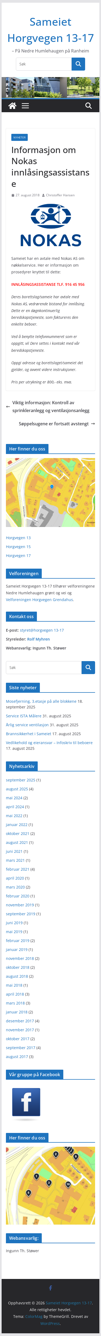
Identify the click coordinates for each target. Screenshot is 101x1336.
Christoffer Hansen (60, 195)
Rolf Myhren (38, 639)
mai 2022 (14, 815)
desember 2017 (20, 1020)
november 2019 (20, 904)
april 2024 (15, 806)
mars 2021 (15, 860)
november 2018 (20, 958)
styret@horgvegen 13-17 (42, 630)
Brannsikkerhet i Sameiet (28, 733)
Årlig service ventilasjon (27, 724)
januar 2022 (16, 824)
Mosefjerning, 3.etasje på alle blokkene (41, 701)
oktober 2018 (17, 967)
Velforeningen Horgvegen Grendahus (39, 599)
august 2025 (17, 788)
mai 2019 (14, 931)
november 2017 (20, 1029)
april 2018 (15, 994)
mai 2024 (14, 797)
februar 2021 (17, 869)
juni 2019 (14, 922)
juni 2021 (14, 851)
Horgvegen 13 (18, 537)
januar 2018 (16, 1012)
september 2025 (20, 780)
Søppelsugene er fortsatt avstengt (57, 424)
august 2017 (17, 1056)
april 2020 (15, 878)
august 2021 (17, 842)
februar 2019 (17, 940)
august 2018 (17, 976)
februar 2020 (17, 896)
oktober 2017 (17, 1038)
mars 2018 (15, 1003)
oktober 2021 (17, 833)
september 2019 (20, 913)
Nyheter (19, 137)
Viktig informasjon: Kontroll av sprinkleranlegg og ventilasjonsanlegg (47, 406)
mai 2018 (14, 985)
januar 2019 (16, 949)
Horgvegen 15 (18, 546)
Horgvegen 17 (18, 555)
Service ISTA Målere (23, 715)
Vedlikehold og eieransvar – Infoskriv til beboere (49, 742)
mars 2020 (15, 887)
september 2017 (20, 1047)
